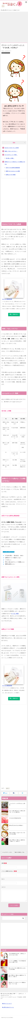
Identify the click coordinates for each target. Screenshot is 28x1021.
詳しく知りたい (14, 314)
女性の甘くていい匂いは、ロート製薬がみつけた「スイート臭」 (17, 983)
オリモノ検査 (15, 613)
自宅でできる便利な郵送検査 (13, 167)
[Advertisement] (14, 26)
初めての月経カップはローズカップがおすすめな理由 (17, 833)
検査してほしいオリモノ (11, 151)
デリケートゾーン (5, 52)
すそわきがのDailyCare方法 (15, 818)
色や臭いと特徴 (10, 158)
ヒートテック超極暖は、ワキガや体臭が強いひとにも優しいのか (17, 961)
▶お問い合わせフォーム (8, 1007)
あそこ (7, 788)
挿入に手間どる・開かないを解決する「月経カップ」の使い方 (17, 840)
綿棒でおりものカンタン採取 (13, 171)
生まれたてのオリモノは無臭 (12, 147)
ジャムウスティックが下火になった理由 (17, 804)
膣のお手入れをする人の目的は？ (16, 825)
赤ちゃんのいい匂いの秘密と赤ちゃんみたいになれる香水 (17, 969)
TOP (8, 993)
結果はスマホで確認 (11, 174)
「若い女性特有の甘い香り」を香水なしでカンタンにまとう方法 (17, 954)
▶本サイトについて (7, 1003)
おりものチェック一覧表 (11, 154)
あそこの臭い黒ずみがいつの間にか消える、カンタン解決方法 (17, 811)
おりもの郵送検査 (7, 299)
